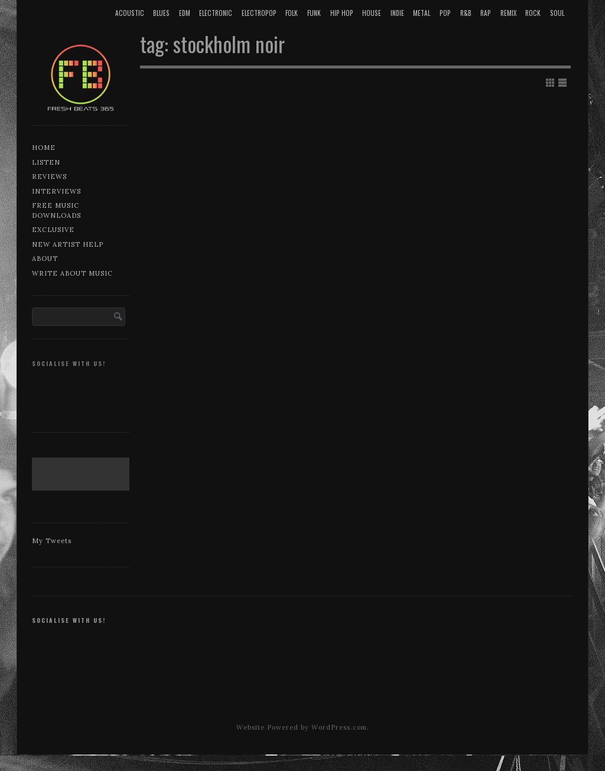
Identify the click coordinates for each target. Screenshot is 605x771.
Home (44, 147)
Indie (397, 13)
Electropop (259, 13)
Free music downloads (56, 210)
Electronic (215, 13)
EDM (184, 13)
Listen (46, 162)
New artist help (67, 244)
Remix (508, 13)
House (371, 13)
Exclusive (53, 230)
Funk (314, 13)
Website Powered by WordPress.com (301, 727)
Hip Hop (341, 13)
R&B (465, 13)
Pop (445, 13)
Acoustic (129, 13)
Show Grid (550, 83)
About (45, 258)
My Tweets (51, 541)
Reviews (49, 176)
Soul (557, 13)
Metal (421, 13)
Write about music (72, 273)
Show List (562, 83)
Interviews (56, 191)
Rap (485, 13)
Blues (161, 13)
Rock (533, 13)
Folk (291, 13)
